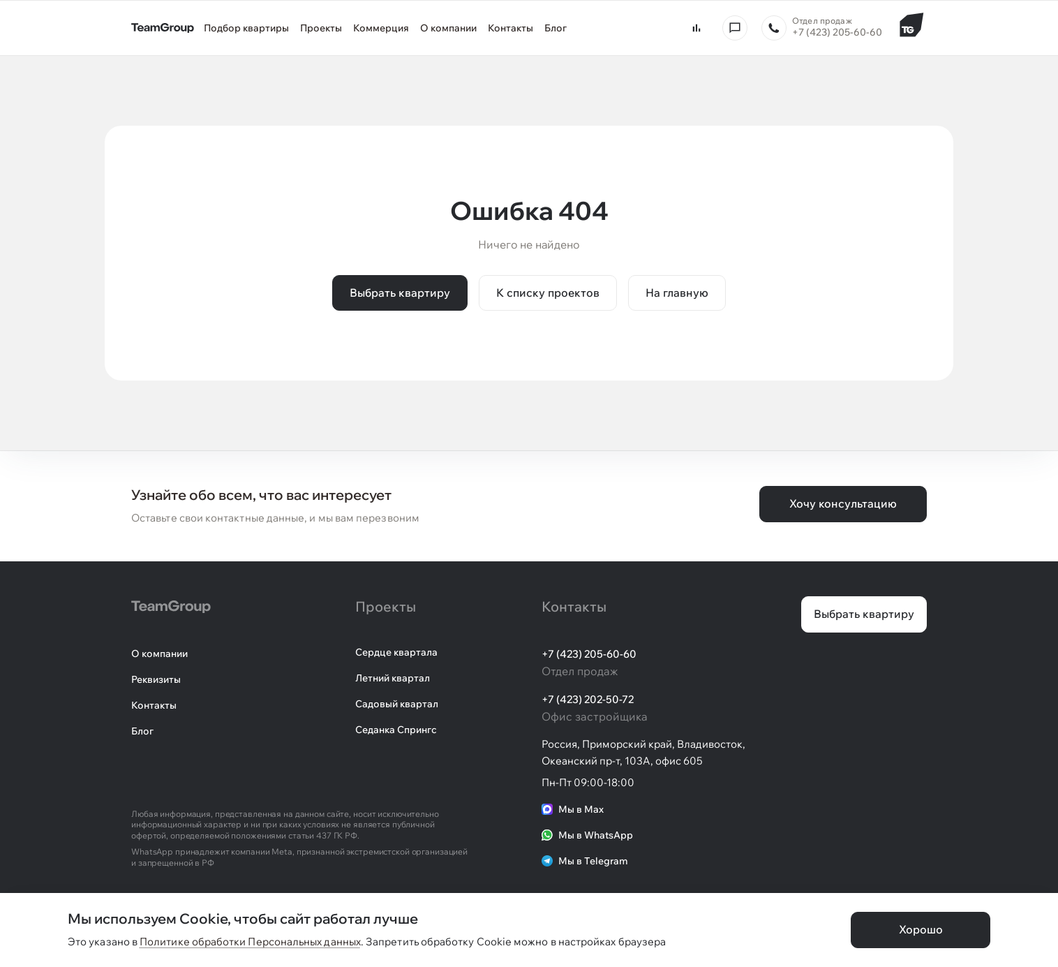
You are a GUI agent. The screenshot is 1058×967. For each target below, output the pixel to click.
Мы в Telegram (585, 861)
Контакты (154, 705)
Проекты (385, 606)
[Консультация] (734, 28)
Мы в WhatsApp (587, 835)
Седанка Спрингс (396, 729)
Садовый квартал (396, 703)
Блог (142, 731)
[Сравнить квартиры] (696, 28)
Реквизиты (156, 679)
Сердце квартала (396, 652)
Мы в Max (573, 809)
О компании (159, 653)
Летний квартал (392, 678)
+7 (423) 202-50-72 (588, 699)
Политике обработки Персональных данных (250, 941)
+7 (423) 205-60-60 (589, 653)
